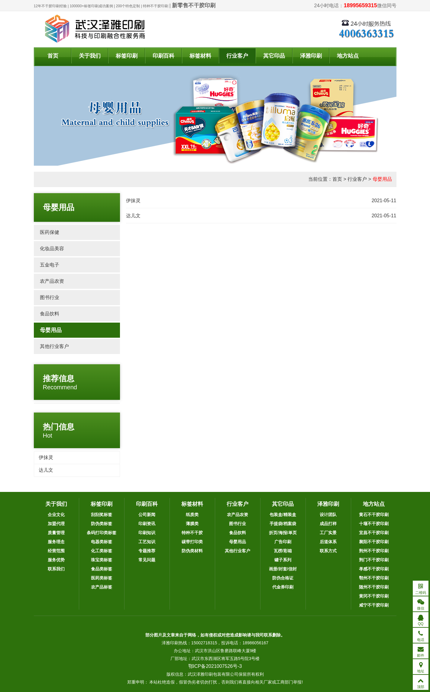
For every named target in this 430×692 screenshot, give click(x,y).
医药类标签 (101, 578)
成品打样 (328, 523)
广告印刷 (282, 541)
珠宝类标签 (101, 559)
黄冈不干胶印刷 (374, 596)
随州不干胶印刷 (374, 587)
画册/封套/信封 (283, 568)
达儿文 (46, 470)
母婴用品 (382, 179)
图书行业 (49, 297)
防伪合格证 (282, 578)
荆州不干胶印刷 (374, 550)
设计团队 (328, 514)
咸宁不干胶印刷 (374, 605)
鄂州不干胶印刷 (374, 578)
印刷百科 (163, 56)
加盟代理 (56, 523)
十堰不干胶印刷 (374, 523)
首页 (52, 56)
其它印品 (274, 56)
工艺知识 (146, 541)
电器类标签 (101, 541)
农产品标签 (101, 587)
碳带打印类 (192, 541)
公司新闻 (146, 514)
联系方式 (328, 550)
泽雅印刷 (311, 56)
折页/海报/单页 (283, 532)
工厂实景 (328, 532)
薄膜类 (192, 523)
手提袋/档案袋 (283, 523)
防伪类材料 (192, 550)
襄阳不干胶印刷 (374, 541)
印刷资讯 (146, 523)
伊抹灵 (46, 457)
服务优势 (56, 559)
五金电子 (49, 264)
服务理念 (56, 541)
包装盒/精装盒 (283, 514)
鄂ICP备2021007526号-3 (215, 666)
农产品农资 (52, 281)
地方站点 (348, 56)
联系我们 (56, 568)
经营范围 (56, 550)
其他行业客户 (54, 346)
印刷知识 (146, 532)
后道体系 (328, 541)
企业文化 (56, 514)
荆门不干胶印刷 (374, 559)
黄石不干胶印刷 (374, 514)
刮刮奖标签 (101, 514)
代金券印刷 (282, 587)
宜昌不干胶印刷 (374, 532)
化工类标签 (101, 550)
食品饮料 (49, 313)
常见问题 (146, 559)
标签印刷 (126, 56)
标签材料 (200, 56)
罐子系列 (282, 559)
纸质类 (192, 514)
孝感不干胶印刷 (374, 568)
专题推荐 (146, 550)
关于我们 (90, 56)
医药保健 (49, 232)
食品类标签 (101, 568)
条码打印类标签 (101, 532)
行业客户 (237, 56)
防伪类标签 (101, 523)
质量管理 (56, 532)
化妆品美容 (52, 248)
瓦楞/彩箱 (283, 550)
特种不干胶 (192, 532)
